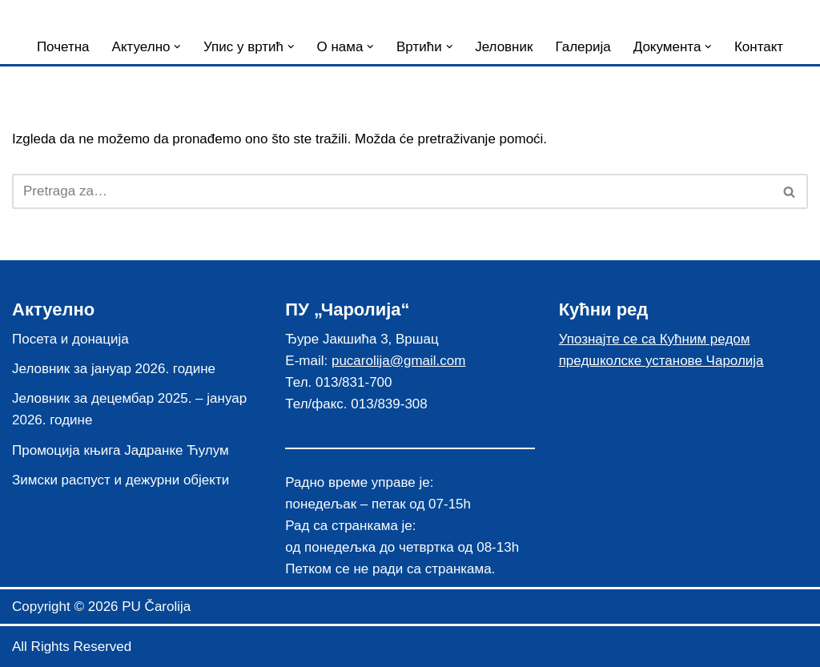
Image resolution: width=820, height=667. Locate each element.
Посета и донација (70, 339)
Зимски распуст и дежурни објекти (120, 480)
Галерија (582, 46)
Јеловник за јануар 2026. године (113, 368)
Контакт (758, 46)
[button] (177, 46)
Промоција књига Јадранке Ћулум (120, 450)
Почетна (63, 46)
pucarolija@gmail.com (399, 360)
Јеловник (504, 46)
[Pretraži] (392, 191)
